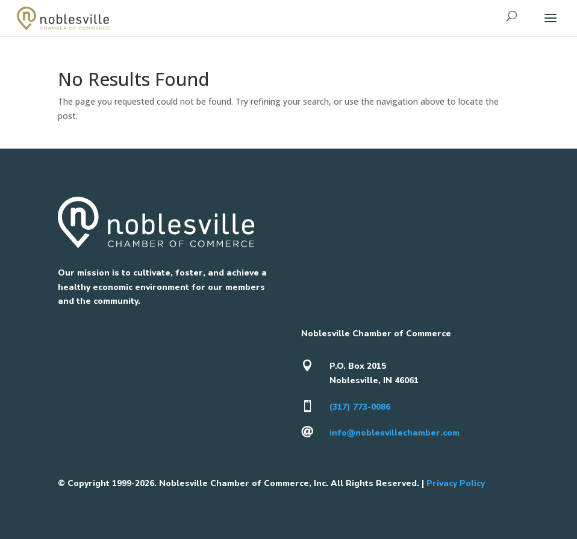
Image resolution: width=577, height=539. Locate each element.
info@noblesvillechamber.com (394, 433)
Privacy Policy (455, 483)
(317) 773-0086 (359, 407)
